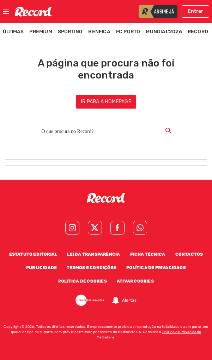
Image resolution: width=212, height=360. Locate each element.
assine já (164, 12)
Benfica (99, 32)
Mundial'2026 (164, 32)
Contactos (189, 254)
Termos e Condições (91, 267)
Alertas (129, 300)
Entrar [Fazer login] (195, 11)
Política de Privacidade (156, 267)
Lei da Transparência (93, 254)
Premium (40, 32)
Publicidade (41, 267)
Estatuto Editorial (33, 254)
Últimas (13, 32)
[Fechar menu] (6, 12)
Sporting (70, 32)
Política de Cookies (82, 281)
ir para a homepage (106, 102)
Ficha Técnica (147, 254)
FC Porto (128, 32)
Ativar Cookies (135, 281)
